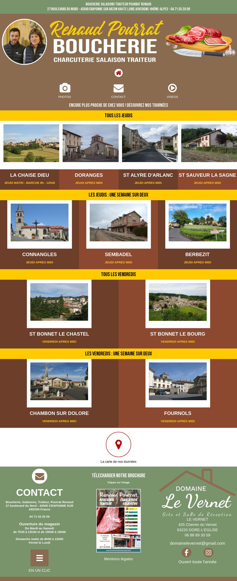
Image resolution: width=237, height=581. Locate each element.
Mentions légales (118, 559)
